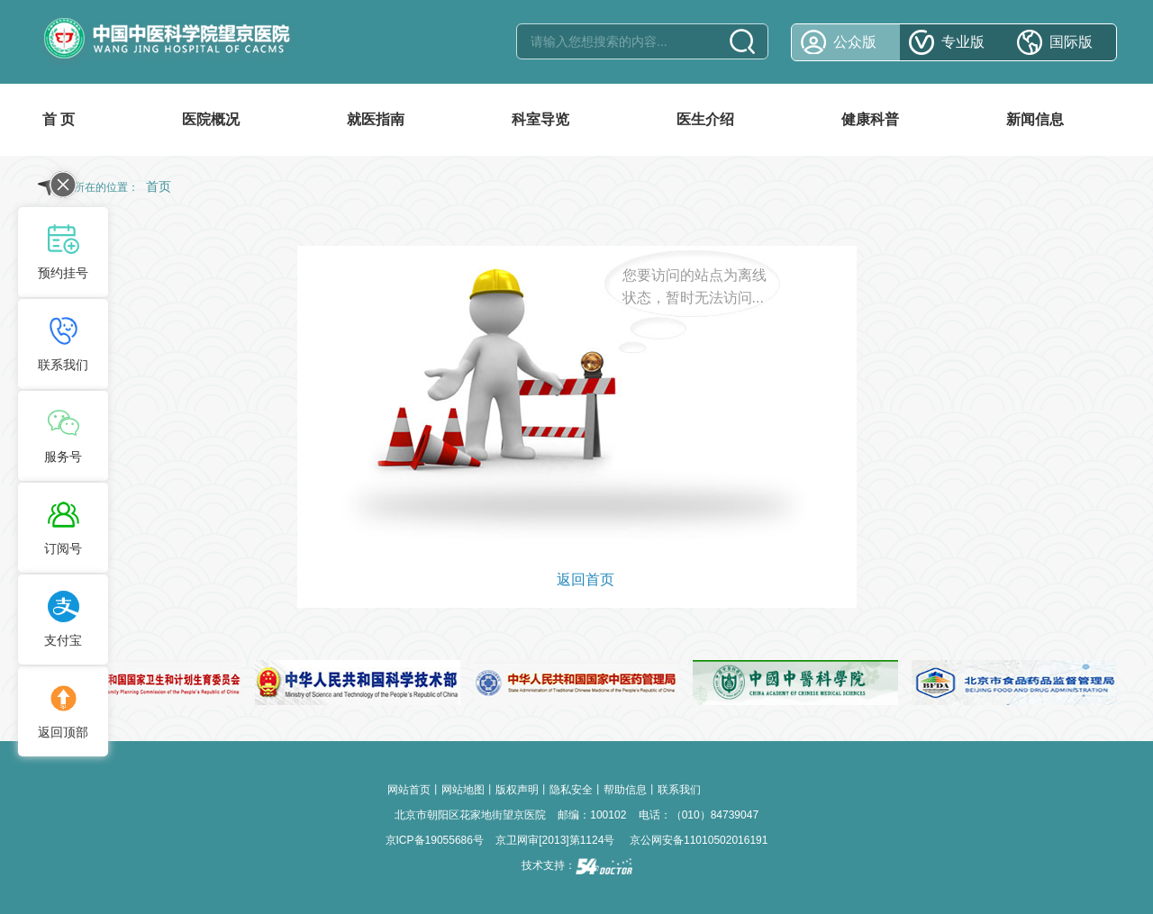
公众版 (854, 42)
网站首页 (409, 789)
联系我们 (679, 789)
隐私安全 (571, 789)
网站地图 (463, 789)
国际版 (1071, 42)
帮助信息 (625, 789)
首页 (158, 187)
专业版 (963, 42)
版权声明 (517, 789)
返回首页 (585, 579)
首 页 (58, 119)
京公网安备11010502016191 (698, 840)
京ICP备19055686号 (435, 840)
